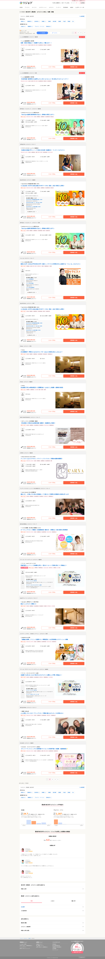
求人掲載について (75, 0)
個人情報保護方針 (56, 945)
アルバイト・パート (39, 26)
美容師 (21, 7)
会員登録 (82, 3)
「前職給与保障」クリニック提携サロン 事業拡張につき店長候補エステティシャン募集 (44, 639)
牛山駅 (64, 21)
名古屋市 (23, 906)
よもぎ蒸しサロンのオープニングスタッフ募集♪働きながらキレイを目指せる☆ (42, 713)
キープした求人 (65, 2)
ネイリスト (34, 7)
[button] (52, 49)
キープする (52, 67)
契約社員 (48, 26)
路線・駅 (73, 900)
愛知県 (30, 938)
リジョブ (21, 938)
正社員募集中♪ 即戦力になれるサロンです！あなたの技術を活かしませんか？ (42, 352)
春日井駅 (37, 21)
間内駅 (69, 21)
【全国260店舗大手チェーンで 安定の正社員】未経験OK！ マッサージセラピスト (43, 150)
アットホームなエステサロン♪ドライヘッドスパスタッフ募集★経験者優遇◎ (41, 458)
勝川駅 (23, 21)
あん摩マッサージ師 (80, 7)
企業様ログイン (82, 0)
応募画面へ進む (74, 66)
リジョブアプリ (23, 947)
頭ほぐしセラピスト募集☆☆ (28, 604)
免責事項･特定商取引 (56, 947)
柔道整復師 (65, 7)
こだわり (52, 900)
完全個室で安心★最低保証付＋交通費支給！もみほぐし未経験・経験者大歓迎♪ (42, 387)
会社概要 (54, 948)
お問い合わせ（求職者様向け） (26, 945)
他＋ (73, 21)
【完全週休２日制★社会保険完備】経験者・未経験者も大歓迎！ (38, 423)
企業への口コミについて (25, 948)
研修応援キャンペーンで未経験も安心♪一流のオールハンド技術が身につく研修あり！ (44, 565)
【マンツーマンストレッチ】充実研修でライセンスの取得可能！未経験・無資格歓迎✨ (44, 748)
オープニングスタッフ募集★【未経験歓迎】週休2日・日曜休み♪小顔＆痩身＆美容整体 (44, 529)
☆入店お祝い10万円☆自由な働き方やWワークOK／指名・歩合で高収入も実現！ (43, 185)
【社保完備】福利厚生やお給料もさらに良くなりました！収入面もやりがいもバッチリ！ (45, 79)
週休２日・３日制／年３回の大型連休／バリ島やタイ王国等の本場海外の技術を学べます (45, 494)
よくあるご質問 (23, 944)
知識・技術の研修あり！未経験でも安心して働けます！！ (36, 43)
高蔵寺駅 (29, 21)
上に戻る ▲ (82, 957)
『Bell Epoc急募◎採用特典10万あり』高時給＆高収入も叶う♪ (38, 114)
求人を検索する (56, 2)
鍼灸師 (71, 7)
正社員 (23, 26)
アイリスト (27, 7)
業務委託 (30, 26)
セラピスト (51, 7)
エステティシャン (43, 7)
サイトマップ (55, 949)
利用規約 (54, 944)
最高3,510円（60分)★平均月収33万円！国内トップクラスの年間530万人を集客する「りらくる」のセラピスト (51, 264)
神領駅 (44, 21)
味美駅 (49, 21)
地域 (31, 900)
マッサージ (58, 7)
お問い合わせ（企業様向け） (42, 947)
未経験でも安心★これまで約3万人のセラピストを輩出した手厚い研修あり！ (41, 675)
